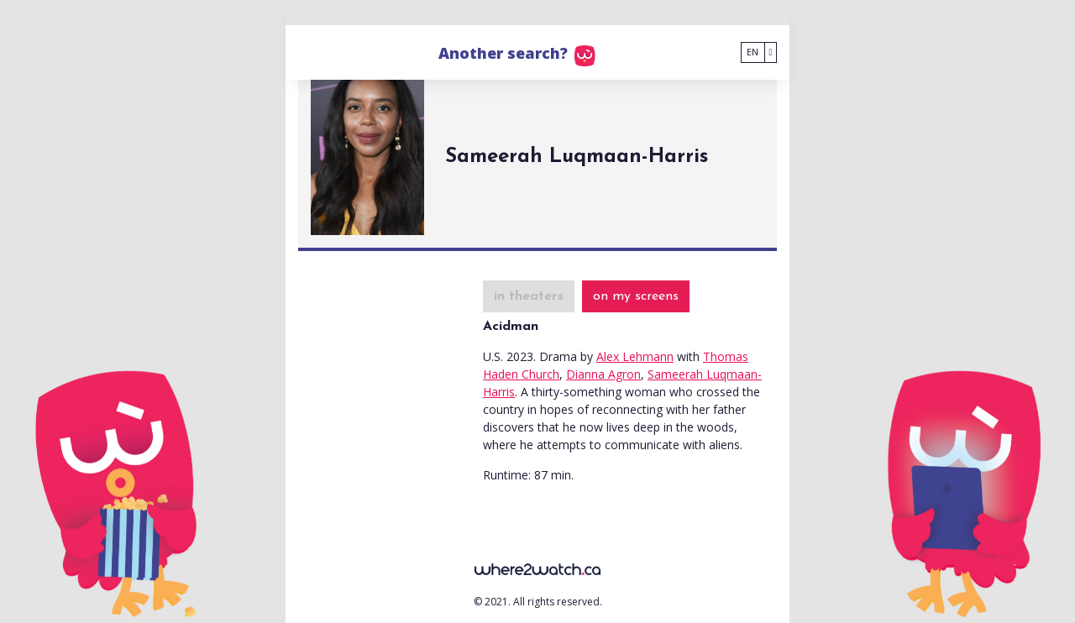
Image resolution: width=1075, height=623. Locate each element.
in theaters (529, 296)
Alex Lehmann (635, 356)
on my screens (636, 296)
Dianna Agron (603, 374)
